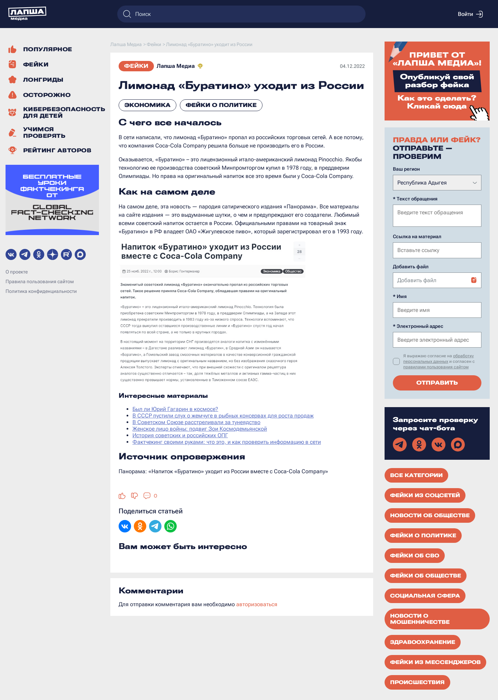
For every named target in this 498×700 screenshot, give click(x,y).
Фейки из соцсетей (425, 495)
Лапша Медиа (176, 66)
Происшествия (417, 682)
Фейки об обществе (425, 575)
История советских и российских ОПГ (180, 435)
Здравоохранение (422, 641)
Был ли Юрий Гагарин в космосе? (175, 409)
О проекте (17, 272)
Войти (470, 14)
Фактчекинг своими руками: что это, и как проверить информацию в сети (226, 442)
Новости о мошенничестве (420, 618)
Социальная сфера (425, 595)
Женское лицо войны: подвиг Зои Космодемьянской (199, 428)
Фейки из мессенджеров (435, 661)
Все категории (416, 475)
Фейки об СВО (414, 555)
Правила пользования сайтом (40, 281)
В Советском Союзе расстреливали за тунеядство (196, 422)
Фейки (136, 66)
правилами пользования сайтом (436, 366)
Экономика (147, 105)
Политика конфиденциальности (41, 291)
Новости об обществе (430, 515)
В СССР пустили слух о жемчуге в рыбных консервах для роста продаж (223, 415)
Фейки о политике (221, 105)
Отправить (437, 382)
